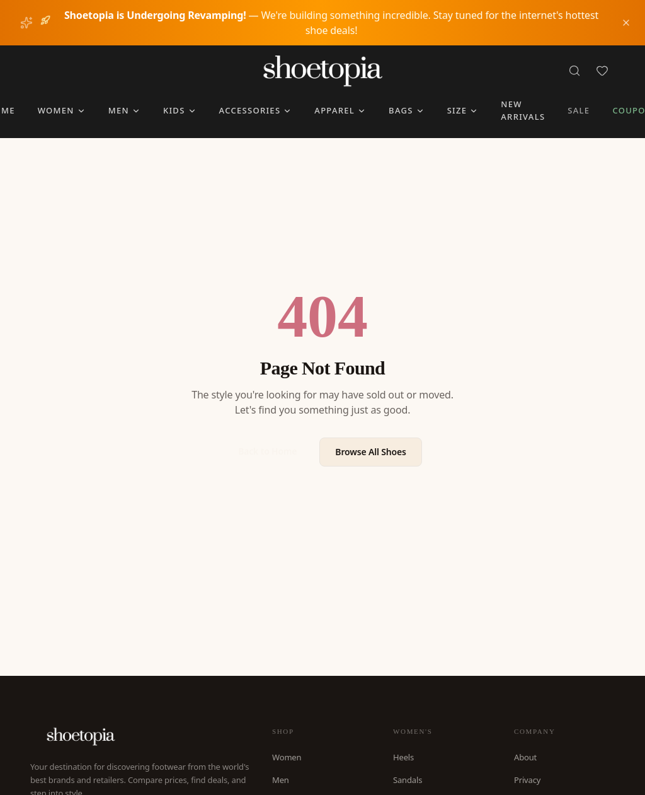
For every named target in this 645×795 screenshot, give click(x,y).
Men (124, 110)
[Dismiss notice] (626, 23)
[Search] (574, 70)
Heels (403, 757)
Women (62, 110)
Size (463, 110)
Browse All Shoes (370, 452)
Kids (180, 110)
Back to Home (267, 451)
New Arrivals (523, 110)
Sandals (407, 780)
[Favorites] (602, 70)
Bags (407, 110)
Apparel (340, 110)
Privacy (527, 780)
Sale (579, 110)
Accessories (255, 110)
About (525, 757)
